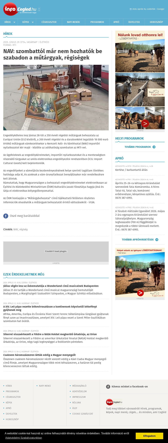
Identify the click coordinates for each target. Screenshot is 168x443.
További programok (138, 146)
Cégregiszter (49, 22)
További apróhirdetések (138, 239)
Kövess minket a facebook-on (130, 387)
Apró (116, 22)
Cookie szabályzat (82, 414)
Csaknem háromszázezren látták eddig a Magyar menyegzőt (39, 355)
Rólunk (76, 403)
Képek (25, 22)
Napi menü (45, 386)
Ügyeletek (134, 22)
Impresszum (79, 397)
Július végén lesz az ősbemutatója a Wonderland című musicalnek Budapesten (50, 286)
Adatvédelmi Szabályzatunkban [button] (23, 437)
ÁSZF (74, 408)
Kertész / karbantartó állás (131, 170)
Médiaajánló (79, 386)
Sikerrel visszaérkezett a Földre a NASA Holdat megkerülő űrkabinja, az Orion (50, 334)
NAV (15, 229)
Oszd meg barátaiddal (25, 216)
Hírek (7, 22)
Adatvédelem (79, 391)
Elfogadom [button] (149, 436)
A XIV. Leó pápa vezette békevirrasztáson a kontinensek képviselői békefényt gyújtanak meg (50, 308)
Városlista (39, 9)
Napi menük (73, 22)
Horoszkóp (156, 22)
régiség (23, 229)
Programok (97, 22)
